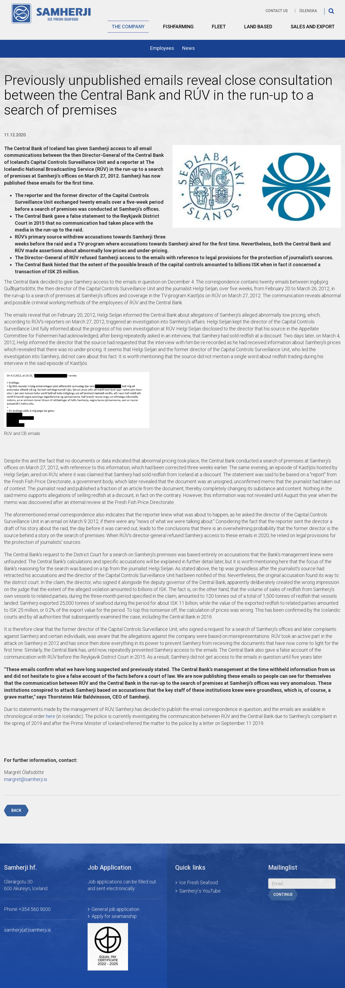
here (50, 716)
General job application (115, 909)
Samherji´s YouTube (200, 891)
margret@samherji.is (25, 779)
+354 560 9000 (35, 909)
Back (16, 810)
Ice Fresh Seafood (198, 882)
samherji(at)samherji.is (27, 930)
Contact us (276, 11)
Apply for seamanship (114, 916)
